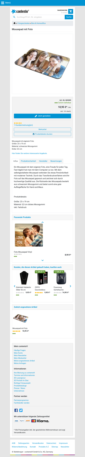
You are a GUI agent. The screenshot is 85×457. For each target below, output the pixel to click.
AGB (13, 443)
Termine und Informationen (24, 375)
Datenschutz (51, 443)
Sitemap (55, 447)
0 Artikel (64, 13)
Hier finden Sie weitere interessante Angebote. (29, 153)
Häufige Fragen (20, 350)
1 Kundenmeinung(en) (23, 125)
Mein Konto (18, 353)
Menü (6, 3)
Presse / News (19, 388)
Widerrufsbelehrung (19, 447)
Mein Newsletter (20, 356)
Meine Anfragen (20, 363)
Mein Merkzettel (20, 358)
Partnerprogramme (21, 400)
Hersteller (43, 161)
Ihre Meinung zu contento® (24, 373)
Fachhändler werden (21, 403)
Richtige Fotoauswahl (22, 383)
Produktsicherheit (28, 161)
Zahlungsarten (23, 443)
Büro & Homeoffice (38, 23)
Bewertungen (56, 161)
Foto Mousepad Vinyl (23, 252)
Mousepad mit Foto (19, 328)
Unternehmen (19, 391)
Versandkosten (38, 443)
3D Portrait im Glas (21, 380)
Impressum (63, 443)
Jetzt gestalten (42, 116)
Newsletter (65, 447)
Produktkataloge (20, 386)
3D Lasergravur (20, 378)
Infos (15, 161)
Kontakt (33, 447)
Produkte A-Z (44, 447)
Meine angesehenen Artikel (24, 361)
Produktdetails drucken (42, 134)
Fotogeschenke (23, 23)
